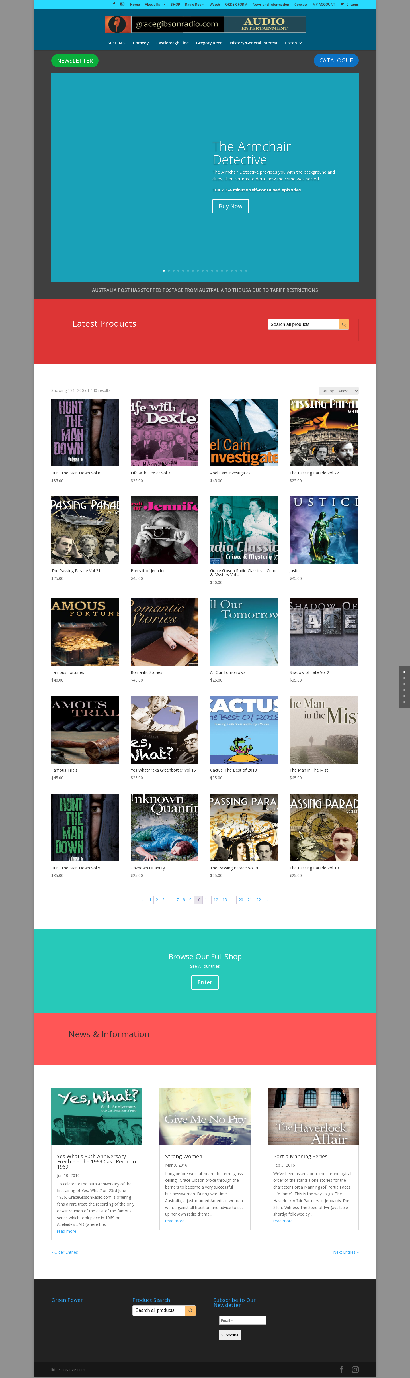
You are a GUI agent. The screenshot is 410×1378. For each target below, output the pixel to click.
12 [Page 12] (216, 900)
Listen (291, 42)
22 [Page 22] (258, 900)
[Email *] (242, 1321)
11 (212, 271)
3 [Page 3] (163, 900)
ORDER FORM (236, 5)
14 (227, 271)
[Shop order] (339, 391)
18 (246, 271)
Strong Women (183, 1156)
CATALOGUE (336, 61)
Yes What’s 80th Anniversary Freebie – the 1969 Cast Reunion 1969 (96, 1162)
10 (207, 271)
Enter (205, 983)
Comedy (141, 42)
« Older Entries (64, 1252)
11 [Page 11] (207, 900)
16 (236, 271)
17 (241, 271)
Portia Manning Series (300, 1156)
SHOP (175, 5)
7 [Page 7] (177, 900)
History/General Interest (254, 42)
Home (135, 5)
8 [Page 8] (184, 900)
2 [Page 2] (157, 900)
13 (222, 271)
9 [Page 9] (190, 900)
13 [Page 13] (224, 900)
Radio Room (194, 5)
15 (232, 271)
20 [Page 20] (241, 900)
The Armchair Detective (251, 153)
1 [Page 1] (150, 900)
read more (66, 1231)
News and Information (271, 5)
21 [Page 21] (249, 900)
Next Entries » (346, 1252)
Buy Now (231, 207)
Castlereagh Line (172, 42)
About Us (152, 5)
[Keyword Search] (303, 325)
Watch (215, 5)
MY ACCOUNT (324, 5)
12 (217, 271)
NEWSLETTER (75, 61)
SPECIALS (117, 42)
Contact (301, 5)
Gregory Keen (209, 42)
